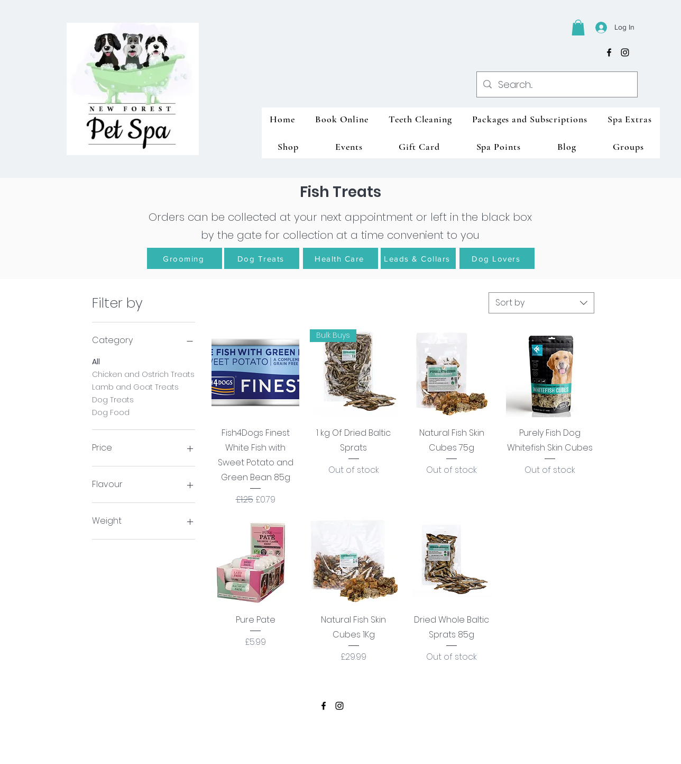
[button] (578, 27)
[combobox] (541, 302)
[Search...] (556, 84)
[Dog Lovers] (497, 258)
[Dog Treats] (261, 258)
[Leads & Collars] (418, 258)
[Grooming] (184, 258)
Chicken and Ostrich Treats (143, 374)
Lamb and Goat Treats (135, 386)
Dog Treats (113, 399)
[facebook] (609, 52)
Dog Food (111, 412)
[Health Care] (340, 258)
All (96, 361)
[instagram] (625, 52)
